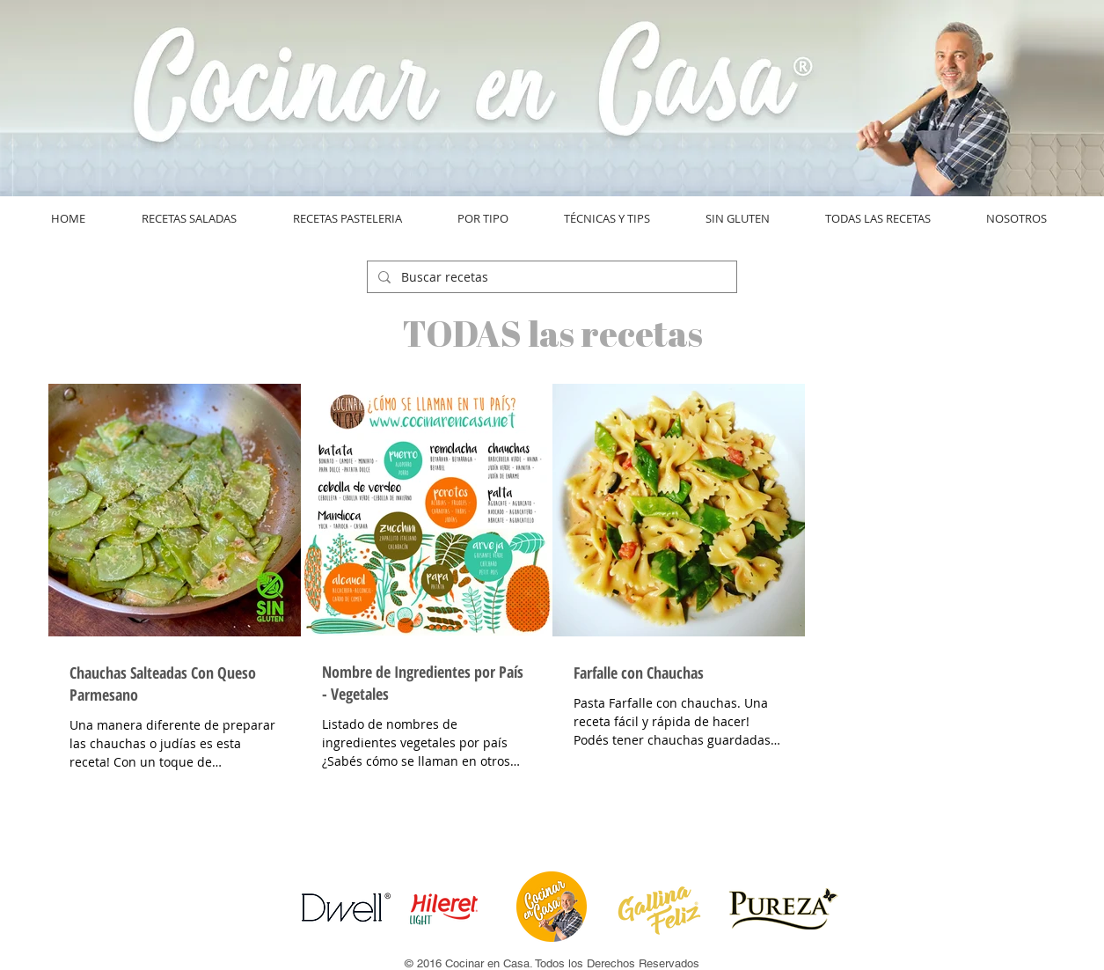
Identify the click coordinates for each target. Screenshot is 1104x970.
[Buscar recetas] (550, 277)
